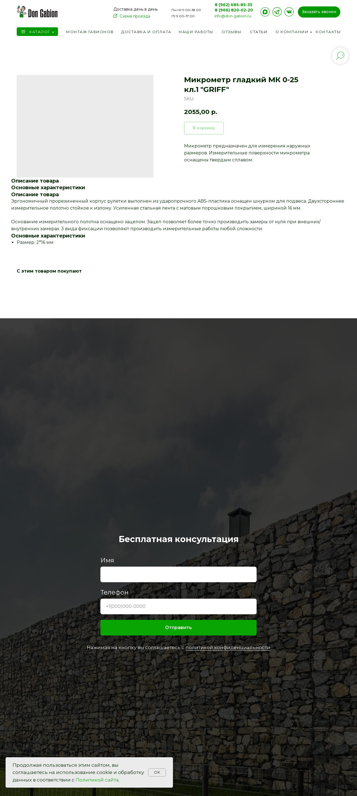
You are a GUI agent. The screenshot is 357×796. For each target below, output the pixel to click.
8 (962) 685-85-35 (233, 4)
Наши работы (196, 32)
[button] (319, 12)
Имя (107, 560)
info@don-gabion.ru (232, 16)
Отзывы (232, 32)
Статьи (258, 32)
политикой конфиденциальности (227, 647)
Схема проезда (135, 16)
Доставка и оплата (146, 32)
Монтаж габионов (90, 32)
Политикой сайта (97, 780)
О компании (292, 32)
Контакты (328, 32)
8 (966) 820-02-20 (234, 10)
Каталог (39, 32)
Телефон (114, 592)
